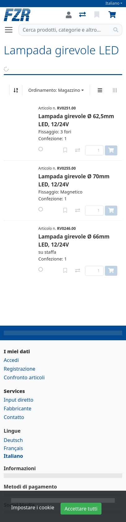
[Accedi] (68, 15)
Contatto (14, 417)
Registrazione (19, 368)
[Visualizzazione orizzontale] (114, 90)
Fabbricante (17, 408)
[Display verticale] (99, 90)
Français (13, 448)
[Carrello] (113, 14)
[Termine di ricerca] (64, 30)
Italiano (112, 3)
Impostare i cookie (32, 507)
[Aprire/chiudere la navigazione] (11, 30)
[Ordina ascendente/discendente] (16, 90)
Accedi (11, 360)
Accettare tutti (81, 508)
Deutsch (13, 440)
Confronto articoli (24, 377)
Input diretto (19, 399)
